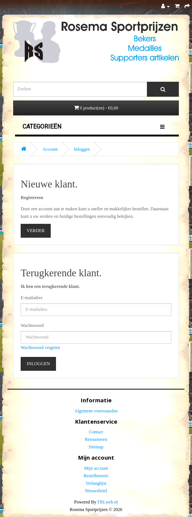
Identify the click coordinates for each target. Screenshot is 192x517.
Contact (96, 432)
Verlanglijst (96, 483)
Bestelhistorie (96, 475)
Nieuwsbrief (96, 490)
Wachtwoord (32, 325)
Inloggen (82, 149)
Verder (36, 230)
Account (50, 149)
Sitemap (96, 447)
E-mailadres (31, 297)
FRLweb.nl (107, 502)
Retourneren (96, 439)
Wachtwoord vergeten (40, 347)
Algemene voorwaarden (96, 411)
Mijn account (96, 468)
